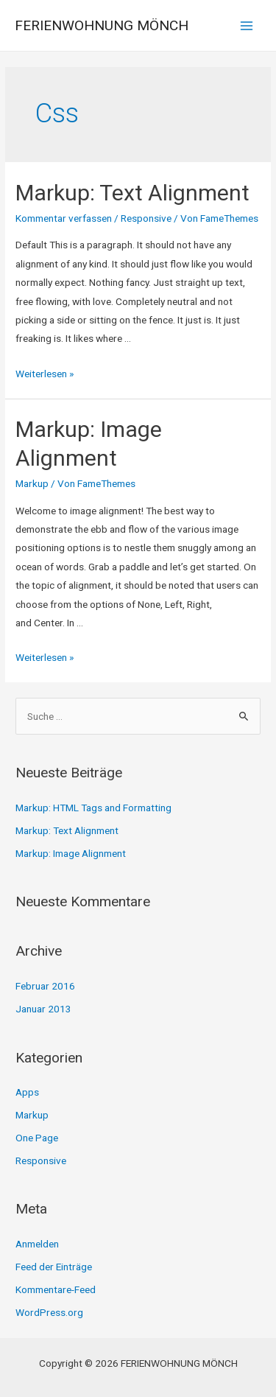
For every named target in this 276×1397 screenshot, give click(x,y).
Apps (27, 1092)
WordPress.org (49, 1312)
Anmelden (37, 1244)
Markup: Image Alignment (70, 853)
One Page (36, 1138)
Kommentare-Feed (55, 1289)
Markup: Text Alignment (132, 193)
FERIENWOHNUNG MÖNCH (101, 25)
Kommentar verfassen (63, 218)
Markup (32, 483)
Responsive (146, 218)
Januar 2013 (43, 1009)
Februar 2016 (45, 986)
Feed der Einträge (53, 1266)
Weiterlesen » (44, 373)
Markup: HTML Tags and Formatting (93, 807)
